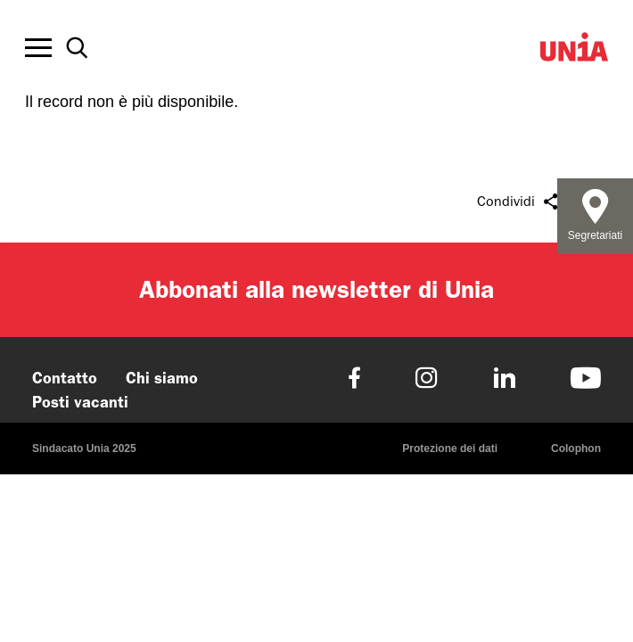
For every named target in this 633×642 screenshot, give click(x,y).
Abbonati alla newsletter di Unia (316, 289)
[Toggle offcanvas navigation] (38, 48)
